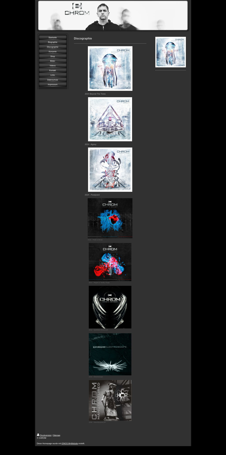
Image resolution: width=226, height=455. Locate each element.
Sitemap (56, 435)
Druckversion (44, 435)
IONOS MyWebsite (69, 443)
